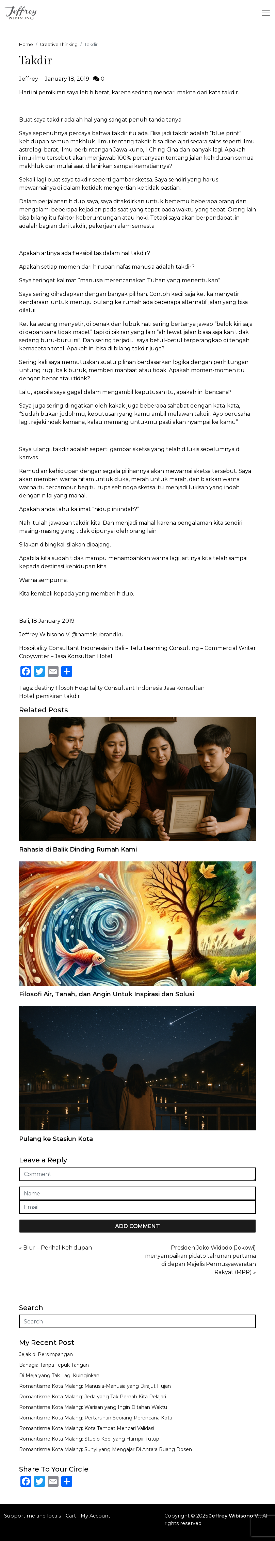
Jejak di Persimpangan (46, 1354)
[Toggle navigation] (266, 13)
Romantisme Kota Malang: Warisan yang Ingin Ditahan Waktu (93, 1407)
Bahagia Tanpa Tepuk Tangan (54, 1365)
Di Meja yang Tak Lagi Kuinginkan (59, 1375)
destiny (44, 688)
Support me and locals (32, 1516)
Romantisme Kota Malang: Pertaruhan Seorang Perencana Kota (95, 1418)
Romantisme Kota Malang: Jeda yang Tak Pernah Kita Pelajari (92, 1397)
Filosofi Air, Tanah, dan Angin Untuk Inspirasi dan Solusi (106, 994)
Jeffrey (28, 79)
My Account (95, 1516)
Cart (71, 1516)
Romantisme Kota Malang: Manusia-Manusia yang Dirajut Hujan (95, 1386)
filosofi (64, 688)
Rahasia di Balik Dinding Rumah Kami (78, 849)
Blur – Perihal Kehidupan (57, 1247)
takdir (72, 696)
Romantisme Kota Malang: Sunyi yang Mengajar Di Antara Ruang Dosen (105, 1449)
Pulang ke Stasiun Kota (56, 1139)
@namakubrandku (97, 634)
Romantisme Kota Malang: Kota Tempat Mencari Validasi (86, 1428)
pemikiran (49, 696)
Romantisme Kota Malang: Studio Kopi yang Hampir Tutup (89, 1439)
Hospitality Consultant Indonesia (118, 688)
